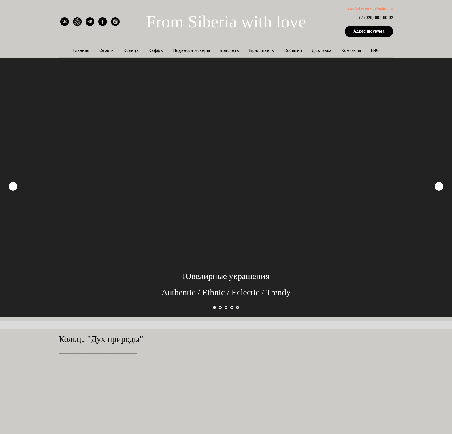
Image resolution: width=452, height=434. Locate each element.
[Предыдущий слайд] (13, 186)
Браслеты (230, 50)
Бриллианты (261, 50)
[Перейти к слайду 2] (220, 307)
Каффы (156, 50)
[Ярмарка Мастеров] (77, 21)
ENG (375, 50)
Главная (81, 50)
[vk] (64, 21)
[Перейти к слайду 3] (226, 307)
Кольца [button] (131, 50)
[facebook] (102, 21)
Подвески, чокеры (191, 50)
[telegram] (90, 21)
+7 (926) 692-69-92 (376, 17)
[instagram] (115, 21)
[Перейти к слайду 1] (214, 307)
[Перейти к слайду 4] (231, 307)
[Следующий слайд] (439, 186)
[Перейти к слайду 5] (237, 307)
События (293, 50)
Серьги (106, 50)
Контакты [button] (351, 50)
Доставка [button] (322, 50)
